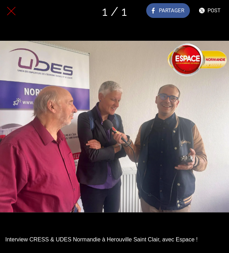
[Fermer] (11, 11)
